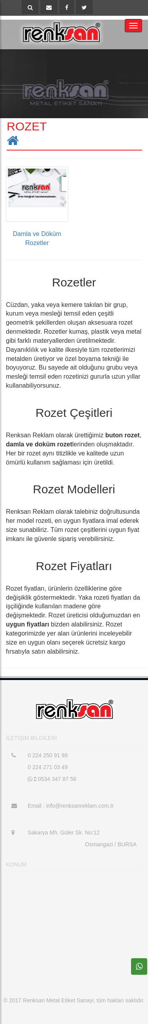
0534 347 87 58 (52, 779)
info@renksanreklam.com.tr (79, 806)
